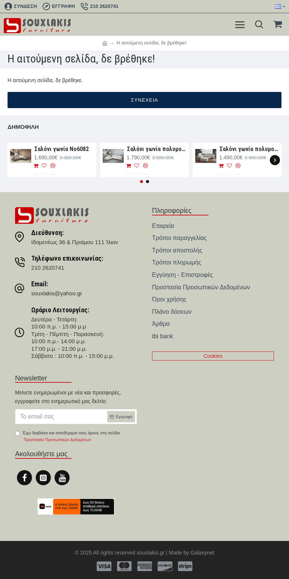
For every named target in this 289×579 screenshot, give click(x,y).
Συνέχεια (144, 100)
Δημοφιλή (23, 127)
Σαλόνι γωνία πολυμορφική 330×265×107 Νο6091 (157, 149)
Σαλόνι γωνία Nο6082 (61, 149)
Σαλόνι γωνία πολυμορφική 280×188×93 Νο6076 (249, 149)
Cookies (213, 356)
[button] (274, 160)
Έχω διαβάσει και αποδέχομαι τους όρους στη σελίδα (67, 437)
